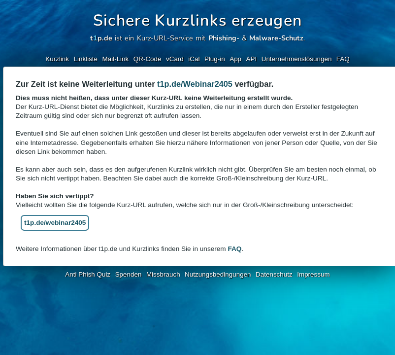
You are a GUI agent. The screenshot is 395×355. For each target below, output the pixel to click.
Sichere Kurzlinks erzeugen (197, 20)
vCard (175, 59)
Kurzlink (57, 59)
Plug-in (214, 59)
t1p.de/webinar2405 (55, 222)
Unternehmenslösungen (297, 59)
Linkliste (86, 59)
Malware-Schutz (276, 38)
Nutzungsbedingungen (218, 274)
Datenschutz (274, 274)
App (235, 59)
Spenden (128, 274)
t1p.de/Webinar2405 (194, 83)
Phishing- (223, 38)
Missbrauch (163, 274)
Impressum (313, 274)
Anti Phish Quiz (87, 274)
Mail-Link (115, 59)
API (251, 59)
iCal (193, 59)
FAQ (343, 59)
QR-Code (147, 59)
